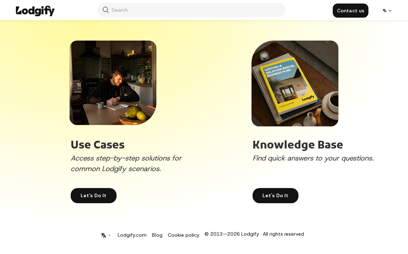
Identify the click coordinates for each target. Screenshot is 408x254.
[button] (350, 11)
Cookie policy (183, 235)
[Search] (191, 10)
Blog (157, 235)
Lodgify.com (132, 235)
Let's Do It (275, 195)
